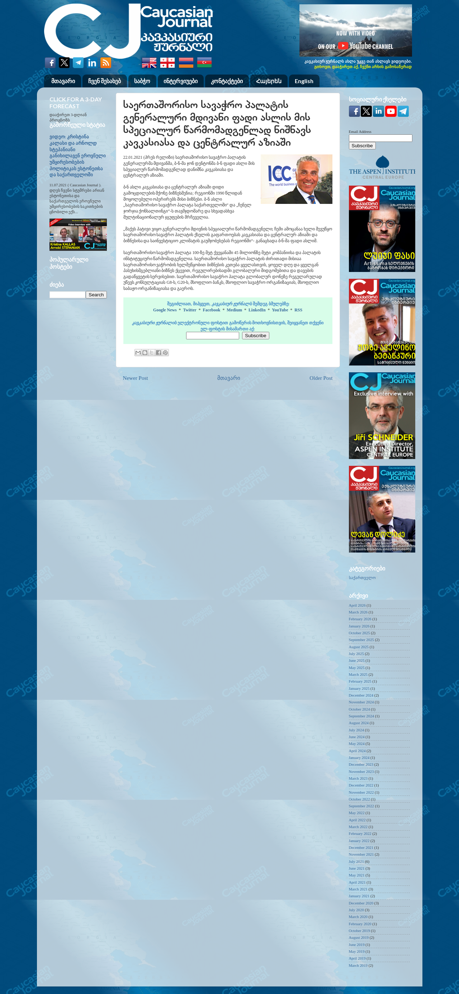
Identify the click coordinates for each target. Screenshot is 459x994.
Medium (234, 309)
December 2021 (361, 847)
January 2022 (359, 840)
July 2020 (356, 910)
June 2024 (357, 737)
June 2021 (357, 868)
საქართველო (362, 577)
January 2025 (359, 688)
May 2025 (357, 667)
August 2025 (359, 647)
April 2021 (357, 882)
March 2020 (358, 916)
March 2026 (358, 612)
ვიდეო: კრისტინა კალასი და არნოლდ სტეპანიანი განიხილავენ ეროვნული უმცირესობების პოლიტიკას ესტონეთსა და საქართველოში (77, 155)
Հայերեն (268, 80)
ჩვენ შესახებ (104, 80)
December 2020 (361, 903)
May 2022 (357, 813)
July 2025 (356, 653)
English (304, 80)
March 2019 (358, 965)
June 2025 (357, 660)
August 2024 (359, 723)
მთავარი (63, 80)
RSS (298, 309)
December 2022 (361, 785)
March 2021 (358, 889)
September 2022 (361, 806)
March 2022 (358, 827)
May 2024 (357, 743)
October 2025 (359, 633)
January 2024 (359, 757)
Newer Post (135, 378)
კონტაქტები (227, 80)
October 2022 (359, 799)
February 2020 (360, 924)
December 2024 (361, 695)
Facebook (212, 309)
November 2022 (361, 792)
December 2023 (361, 764)
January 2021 (359, 896)
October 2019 (359, 930)
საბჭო (142, 80)
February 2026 (360, 619)
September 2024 (361, 716)
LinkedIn (257, 309)
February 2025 (360, 681)
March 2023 (358, 778)
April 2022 (357, 820)
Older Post (320, 378)
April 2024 (357, 751)
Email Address (360, 131)
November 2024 (361, 702)
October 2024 (359, 709)
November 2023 (361, 771)
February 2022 (360, 833)
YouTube (280, 309)
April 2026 (357, 605)
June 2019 (357, 944)
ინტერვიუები (181, 80)
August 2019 (359, 937)
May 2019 (357, 951)
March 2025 (358, 674)
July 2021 (356, 861)
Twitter (189, 309)
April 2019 (357, 958)
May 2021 (357, 875)
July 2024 (356, 730)
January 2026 (359, 626)
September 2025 (361, 639)
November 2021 (361, 854)
